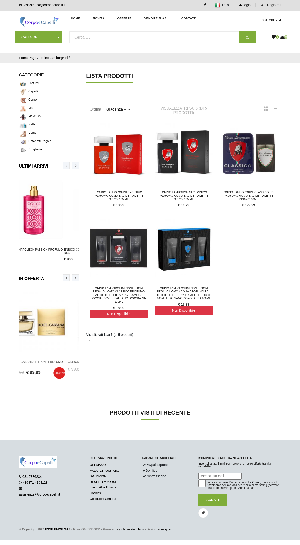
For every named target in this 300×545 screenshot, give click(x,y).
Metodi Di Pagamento (104, 470)
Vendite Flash (156, 18)
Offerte (124, 18)
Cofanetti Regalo (39, 141)
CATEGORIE (29, 37)
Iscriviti (213, 500)
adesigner (164, 529)
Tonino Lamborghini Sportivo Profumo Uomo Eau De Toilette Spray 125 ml (118, 196)
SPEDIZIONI (98, 476)
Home (75, 18)
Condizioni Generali (103, 499)
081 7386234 (32, 477)
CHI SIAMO (98, 465)
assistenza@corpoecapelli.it (44, 5)
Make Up (34, 116)
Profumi (33, 83)
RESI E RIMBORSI (103, 481)
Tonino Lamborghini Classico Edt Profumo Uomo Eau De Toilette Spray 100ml (248, 196)
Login (245, 5)
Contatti (189, 18)
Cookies (95, 493)
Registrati (271, 5)
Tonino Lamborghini (53, 58)
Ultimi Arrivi (33, 166)
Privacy (256, 482)
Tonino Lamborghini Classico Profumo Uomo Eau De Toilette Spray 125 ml (183, 196)
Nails (31, 124)
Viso (31, 108)
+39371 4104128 (35, 482)
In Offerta (31, 278)
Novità (98, 18)
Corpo (32, 99)
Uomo (32, 132)
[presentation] (66, 165)
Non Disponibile (118, 314)
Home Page (27, 58)
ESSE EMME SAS (58, 529)
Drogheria (35, 149)
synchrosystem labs (130, 529)
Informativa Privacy (103, 487)
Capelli (33, 91)
